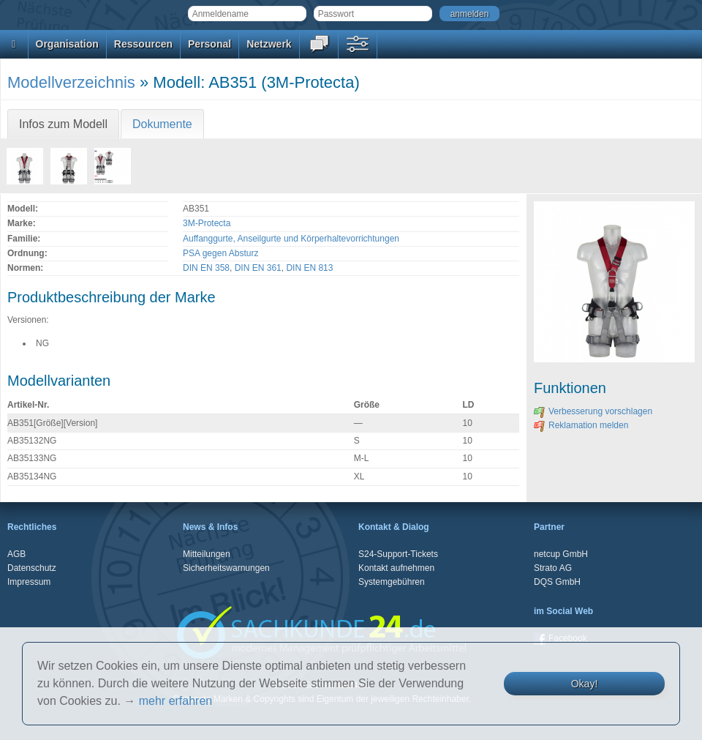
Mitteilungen (206, 554)
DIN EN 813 (309, 268)
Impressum (28, 582)
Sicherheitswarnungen (226, 568)
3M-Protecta (206, 223)
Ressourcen (143, 44)
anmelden (469, 14)
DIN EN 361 (258, 268)
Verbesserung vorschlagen (593, 411)
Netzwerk (268, 44)
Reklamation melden (581, 425)
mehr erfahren (176, 701)
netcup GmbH (561, 554)
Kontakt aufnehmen (396, 568)
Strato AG (553, 568)
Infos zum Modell (63, 124)
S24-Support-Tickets (398, 554)
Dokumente (162, 124)
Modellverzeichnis (71, 82)
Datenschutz (31, 568)
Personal (209, 44)
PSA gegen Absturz (220, 253)
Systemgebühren (391, 582)
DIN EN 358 (206, 268)
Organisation (67, 44)
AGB (16, 554)
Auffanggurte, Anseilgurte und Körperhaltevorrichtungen (291, 238)
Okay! (584, 683)
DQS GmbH (557, 582)
